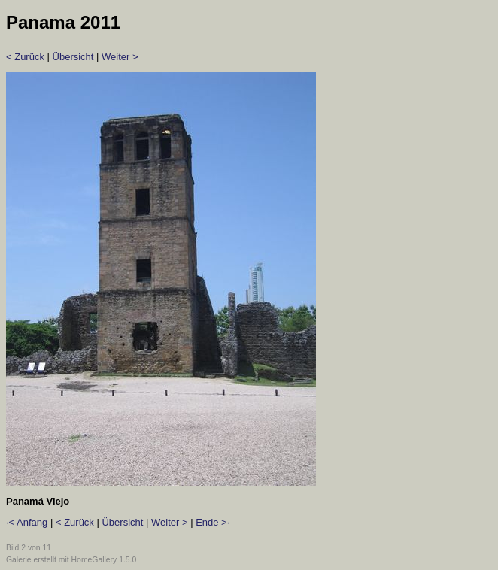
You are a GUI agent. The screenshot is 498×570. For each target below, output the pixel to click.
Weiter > (120, 56)
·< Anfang (26, 522)
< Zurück (25, 56)
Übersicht (73, 56)
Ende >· (212, 522)
